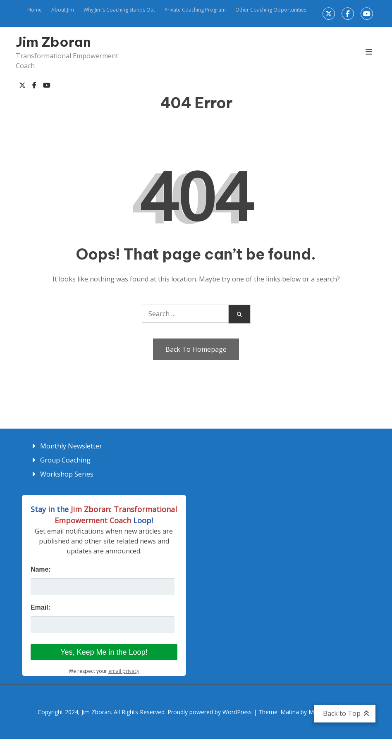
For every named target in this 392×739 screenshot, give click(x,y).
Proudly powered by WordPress (210, 712)
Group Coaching (65, 460)
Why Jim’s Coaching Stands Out (119, 9)
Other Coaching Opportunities (270, 9)
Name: (41, 569)
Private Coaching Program (195, 9)
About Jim (62, 9)
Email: (40, 607)
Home (34, 9)
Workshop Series (66, 474)
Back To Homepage (196, 349)
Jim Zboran (53, 41)
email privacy (123, 671)
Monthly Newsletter (71, 446)
